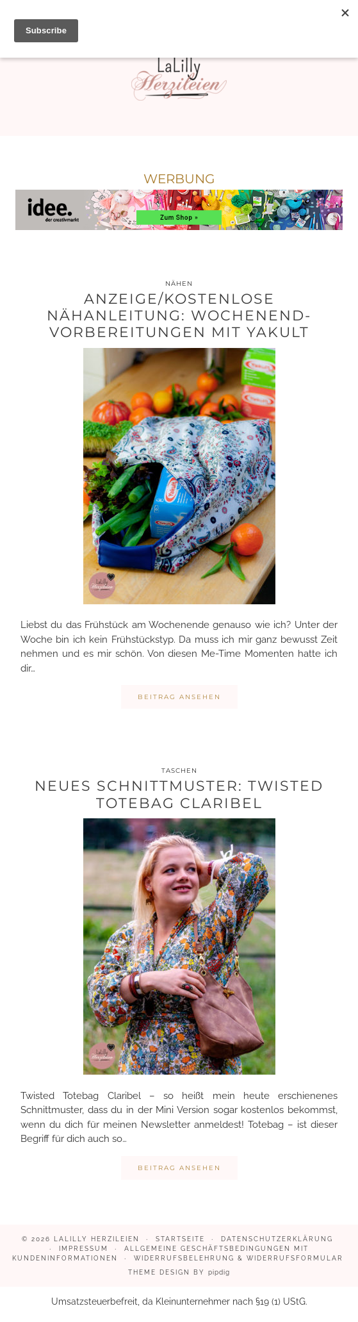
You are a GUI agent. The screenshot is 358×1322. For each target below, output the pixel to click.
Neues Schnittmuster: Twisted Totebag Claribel (179, 794)
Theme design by (179, 1272)
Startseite (180, 1239)
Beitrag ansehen (179, 697)
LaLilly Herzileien (97, 1239)
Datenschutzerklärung (277, 1239)
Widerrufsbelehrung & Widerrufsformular (238, 1258)
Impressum (83, 1248)
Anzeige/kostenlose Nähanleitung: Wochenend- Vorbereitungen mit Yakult (179, 316)
